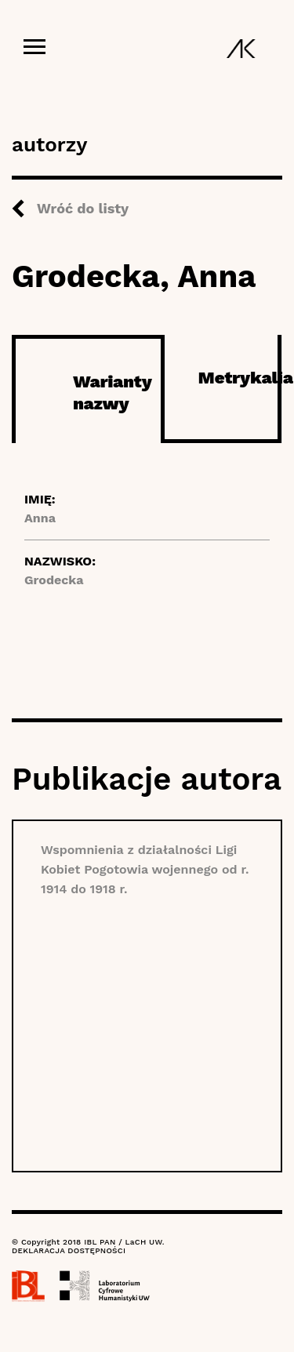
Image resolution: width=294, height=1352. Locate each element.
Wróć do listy (83, 208)
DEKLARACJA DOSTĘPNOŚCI (68, 1250)
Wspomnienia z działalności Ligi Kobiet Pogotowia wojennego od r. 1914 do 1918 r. (145, 869)
